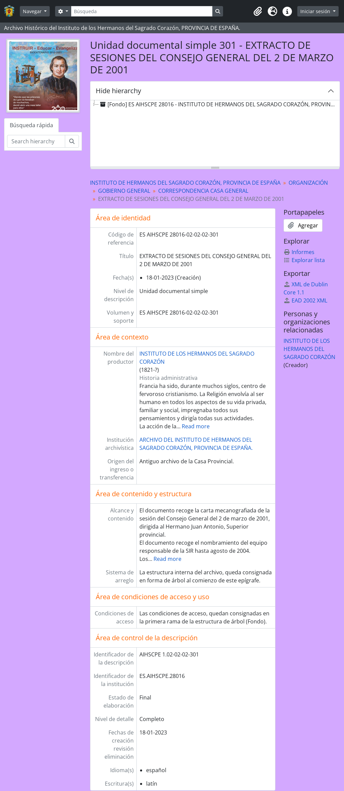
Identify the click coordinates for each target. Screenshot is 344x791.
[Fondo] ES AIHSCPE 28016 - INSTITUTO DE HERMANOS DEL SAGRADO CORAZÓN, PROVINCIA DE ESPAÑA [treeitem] (219, 104)
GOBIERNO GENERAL (124, 190)
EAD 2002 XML (305, 300)
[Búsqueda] (142, 11)
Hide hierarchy (118, 90)
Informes (299, 252)
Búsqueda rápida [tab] (31, 125)
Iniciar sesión (316, 11)
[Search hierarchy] (36, 141)
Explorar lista (304, 260)
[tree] (215, 134)
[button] (257, 11)
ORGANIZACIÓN (308, 182)
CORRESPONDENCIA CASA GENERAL (203, 190)
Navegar (33, 11)
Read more (196, 426)
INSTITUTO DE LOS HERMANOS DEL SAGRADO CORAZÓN (309, 349)
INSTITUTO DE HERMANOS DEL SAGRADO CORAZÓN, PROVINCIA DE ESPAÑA (185, 182)
